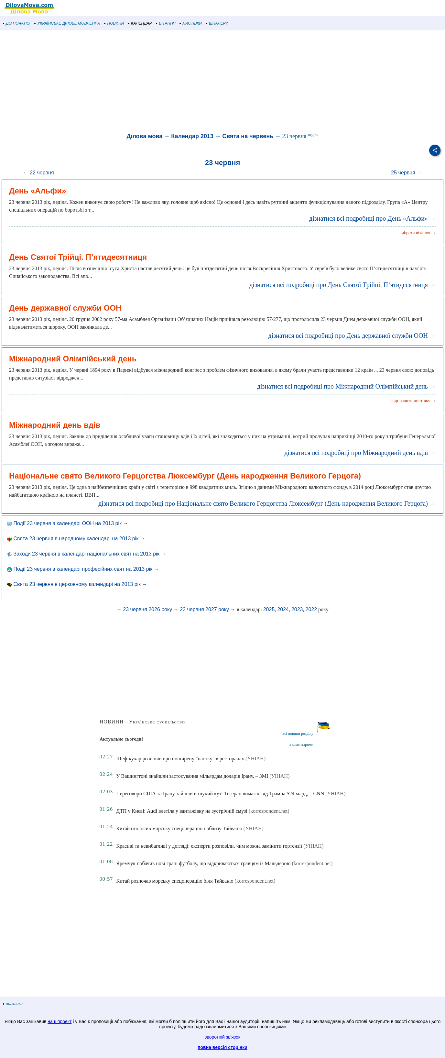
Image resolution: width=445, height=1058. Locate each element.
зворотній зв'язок (222, 1037)
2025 (269, 609)
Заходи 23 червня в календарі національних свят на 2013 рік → (86, 554)
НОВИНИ (114, 23)
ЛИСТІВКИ (191, 23)
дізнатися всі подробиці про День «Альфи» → (372, 218)
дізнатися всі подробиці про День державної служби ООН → (352, 335)
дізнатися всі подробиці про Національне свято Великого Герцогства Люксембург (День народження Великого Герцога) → (267, 503)
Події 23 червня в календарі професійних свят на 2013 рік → (83, 569)
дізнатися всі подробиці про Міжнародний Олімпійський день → (346, 386)
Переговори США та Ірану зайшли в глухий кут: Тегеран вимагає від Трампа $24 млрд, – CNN (220, 793)
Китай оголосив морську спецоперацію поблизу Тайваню (179, 828)
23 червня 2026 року (147, 609)
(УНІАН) (255, 758)
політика (13, 1003)
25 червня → (406, 172)
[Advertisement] (194, 82)
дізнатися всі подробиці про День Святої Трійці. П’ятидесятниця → (342, 284)
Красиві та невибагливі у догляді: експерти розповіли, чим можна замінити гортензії (209, 846)
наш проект (59, 1021)
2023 (297, 609)
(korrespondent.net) (269, 811)
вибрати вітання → (417, 232)
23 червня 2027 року (204, 609)
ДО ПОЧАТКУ (16, 23)
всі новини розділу (297, 733)
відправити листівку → (413, 400)
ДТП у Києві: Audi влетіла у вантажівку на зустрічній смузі (181, 811)
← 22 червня (38, 172)
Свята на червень (247, 136)
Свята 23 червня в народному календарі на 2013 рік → (76, 538)
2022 (311, 609)
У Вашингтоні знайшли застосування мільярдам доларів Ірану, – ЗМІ (192, 776)
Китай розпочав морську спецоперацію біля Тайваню (174, 881)
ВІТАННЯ (166, 23)
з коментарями (301, 744)
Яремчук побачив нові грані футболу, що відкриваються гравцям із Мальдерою (203, 863)
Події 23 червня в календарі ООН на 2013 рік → (67, 523)
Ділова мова (145, 136)
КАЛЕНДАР (140, 23)
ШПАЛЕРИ (217, 23)
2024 (283, 609)
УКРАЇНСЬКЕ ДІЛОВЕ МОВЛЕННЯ (67, 23)
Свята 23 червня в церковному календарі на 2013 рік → (77, 584)
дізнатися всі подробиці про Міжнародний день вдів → (360, 452)
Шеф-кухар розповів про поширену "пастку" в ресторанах (180, 758)
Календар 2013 (192, 136)
